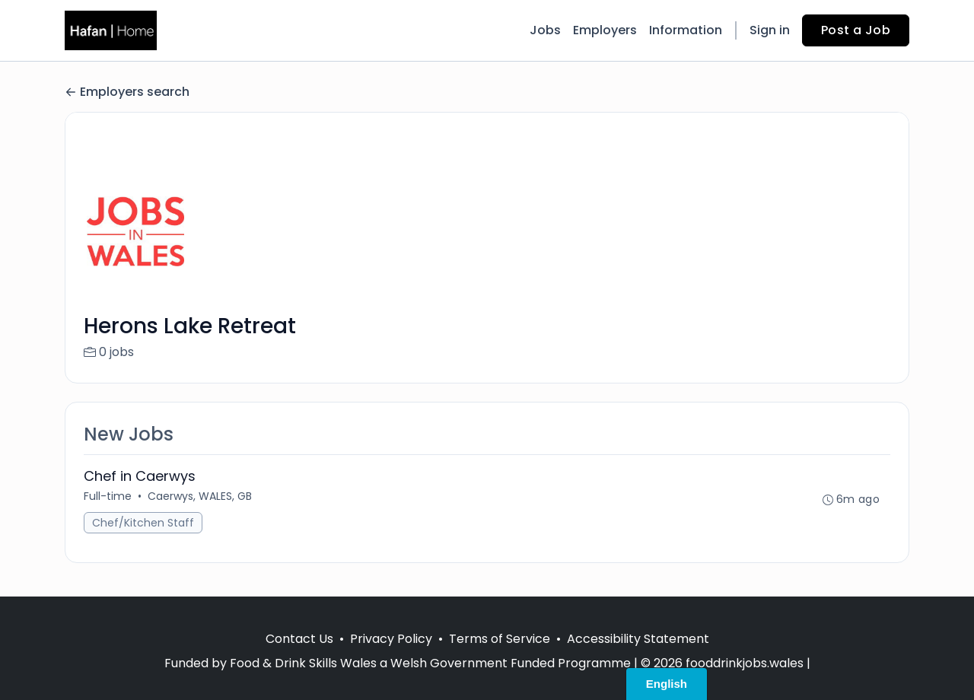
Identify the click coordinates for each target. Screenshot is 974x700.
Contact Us (299, 639)
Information (685, 30)
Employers (605, 30)
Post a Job (855, 30)
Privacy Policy (391, 639)
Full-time (108, 496)
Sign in (770, 30)
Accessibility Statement (638, 639)
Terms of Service (499, 639)
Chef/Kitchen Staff (143, 522)
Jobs (545, 30)
